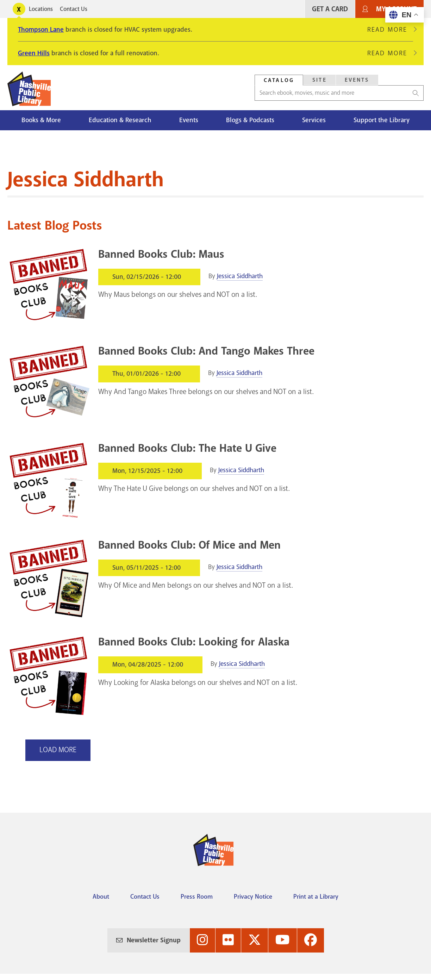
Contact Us (73, 9)
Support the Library (382, 120)
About (101, 896)
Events (188, 120)
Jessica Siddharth (240, 276)
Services (314, 120)
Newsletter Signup (154, 940)
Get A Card (330, 9)
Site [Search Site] (319, 79)
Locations (41, 9)
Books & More (41, 120)
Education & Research (120, 120)
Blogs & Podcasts (250, 120)
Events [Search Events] (357, 79)
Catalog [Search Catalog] (279, 80)
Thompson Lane (41, 29)
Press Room (197, 896)
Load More (57, 749)
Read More (390, 29)
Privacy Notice (253, 896)
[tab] (279, 80)
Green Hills (34, 53)
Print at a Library (315, 896)
